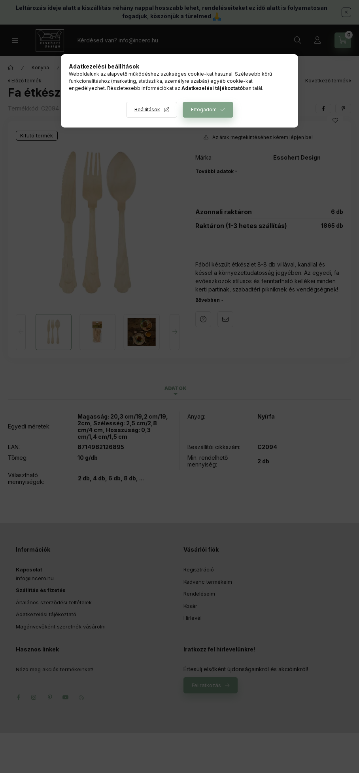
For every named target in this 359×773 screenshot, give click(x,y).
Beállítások (147, 109)
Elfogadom (204, 109)
